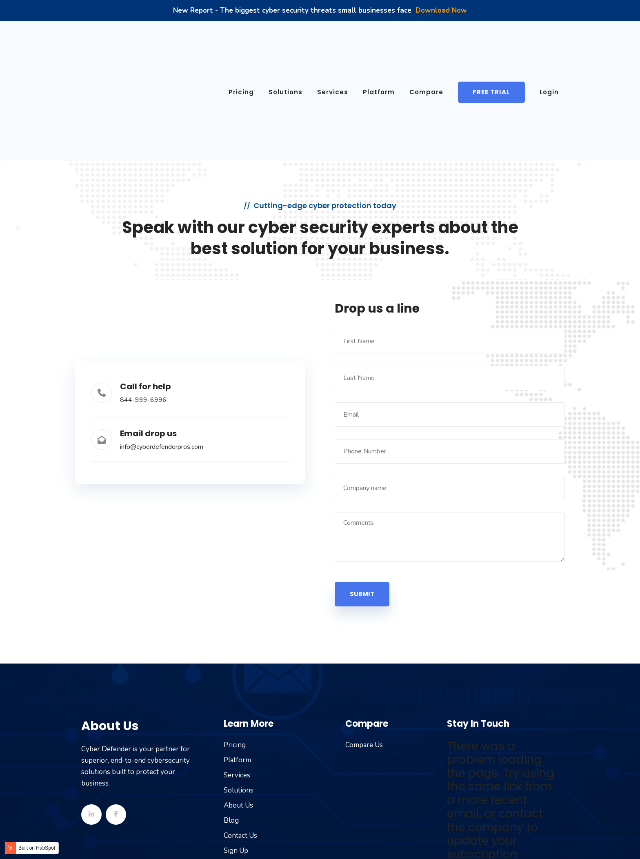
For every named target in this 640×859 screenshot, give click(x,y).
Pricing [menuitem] (235, 643)
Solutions (285, 41)
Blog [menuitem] (231, 719)
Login (549, 41)
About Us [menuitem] (238, 704)
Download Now (441, 10)
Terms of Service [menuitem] (427, 841)
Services (332, 41)
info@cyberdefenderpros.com (161, 346)
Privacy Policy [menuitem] (485, 841)
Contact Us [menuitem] (240, 734)
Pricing (241, 41)
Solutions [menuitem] (238, 689)
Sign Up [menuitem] (236, 749)
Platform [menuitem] (237, 659)
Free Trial (491, 41)
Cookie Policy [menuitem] (538, 841)
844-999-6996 (143, 299)
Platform (379, 41)
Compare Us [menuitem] (364, 643)
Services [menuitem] (237, 674)
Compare (426, 41)
